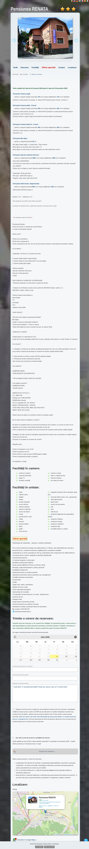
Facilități (35, 67)
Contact (61, 67)
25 (66, 656)
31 (57, 660)
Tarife (15, 67)
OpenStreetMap (68, 834)
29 (39, 660)
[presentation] (26, 729)
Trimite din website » (47, 751)
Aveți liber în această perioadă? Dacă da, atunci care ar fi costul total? (45, 693)
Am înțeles (39, 847)
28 (31, 660)
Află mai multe (49, 847)
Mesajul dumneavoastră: (21, 683)
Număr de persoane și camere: (23, 666)
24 (57, 656)
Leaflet (55, 834)
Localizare (72, 67)
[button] (45, 811)
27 (21, 660)
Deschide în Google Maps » (25, 840)
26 (76, 656)
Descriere (25, 67)
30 (48, 660)
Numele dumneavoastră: (21, 675)
